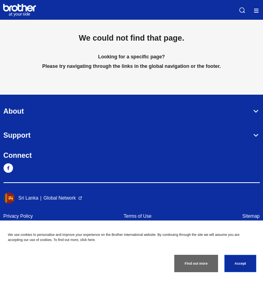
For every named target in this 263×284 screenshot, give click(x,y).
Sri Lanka (21, 198)
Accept (240, 263)
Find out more (196, 263)
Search (242, 10)
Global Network (59, 198)
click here (87, 240)
